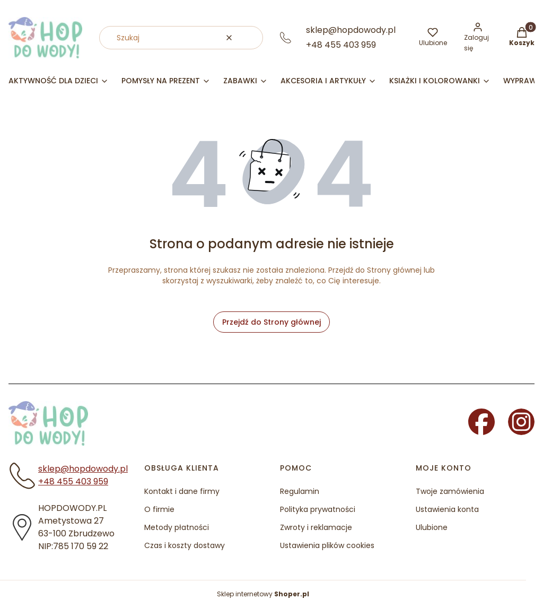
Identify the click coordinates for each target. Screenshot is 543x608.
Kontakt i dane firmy (182, 491)
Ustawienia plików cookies (327, 545)
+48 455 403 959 (341, 45)
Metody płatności (176, 527)
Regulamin (299, 491)
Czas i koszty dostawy (184, 545)
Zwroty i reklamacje (316, 527)
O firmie (159, 509)
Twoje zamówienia (450, 491)
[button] (250, 38)
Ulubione (432, 527)
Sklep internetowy (263, 593)
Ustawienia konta (447, 509)
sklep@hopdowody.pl (351, 30)
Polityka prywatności (317, 509)
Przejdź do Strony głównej (271, 322)
